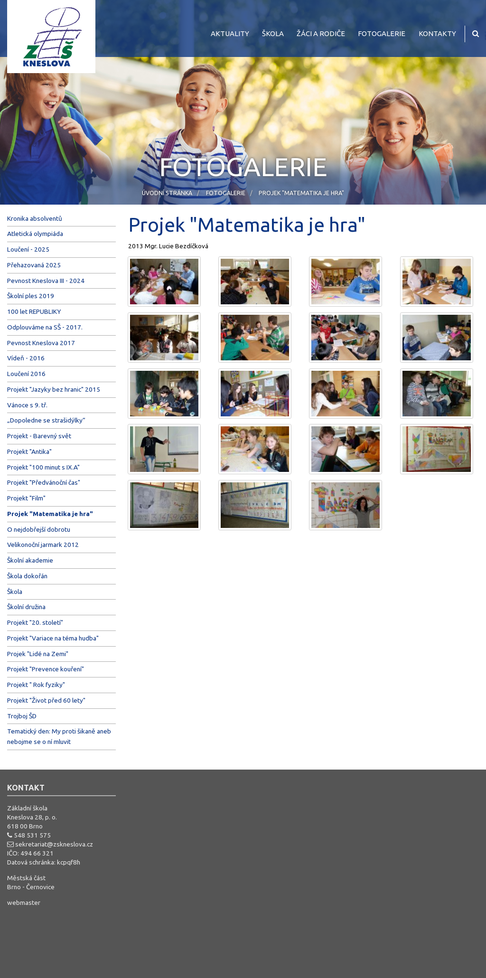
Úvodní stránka (167, 193)
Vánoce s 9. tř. (27, 405)
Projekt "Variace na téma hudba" (53, 638)
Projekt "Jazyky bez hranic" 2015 (53, 389)
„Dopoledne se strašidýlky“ (46, 420)
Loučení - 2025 (28, 249)
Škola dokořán (27, 576)
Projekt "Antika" (29, 451)
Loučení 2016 (26, 373)
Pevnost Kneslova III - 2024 (45, 280)
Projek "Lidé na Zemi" (37, 654)
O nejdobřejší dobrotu (38, 529)
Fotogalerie (381, 33)
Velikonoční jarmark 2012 (43, 544)
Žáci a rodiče (321, 33)
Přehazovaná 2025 (34, 265)
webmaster (23, 902)
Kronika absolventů (34, 218)
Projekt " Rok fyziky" (36, 684)
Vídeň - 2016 (26, 358)
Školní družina (26, 607)
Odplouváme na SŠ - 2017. (45, 327)
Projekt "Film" (26, 498)
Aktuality (230, 33)
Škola (273, 33)
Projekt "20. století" (35, 622)
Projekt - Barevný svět (39, 436)
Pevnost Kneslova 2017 (41, 343)
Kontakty (437, 33)
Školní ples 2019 (30, 296)
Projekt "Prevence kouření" (45, 669)
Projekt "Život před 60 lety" (46, 700)
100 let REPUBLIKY (34, 311)
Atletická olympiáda (35, 233)
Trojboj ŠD (22, 716)
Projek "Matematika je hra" (301, 193)
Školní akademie (30, 560)
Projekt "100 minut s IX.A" (43, 467)
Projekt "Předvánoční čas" (43, 482)
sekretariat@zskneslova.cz (54, 844)
